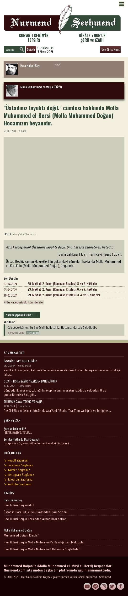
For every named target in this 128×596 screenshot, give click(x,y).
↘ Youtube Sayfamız (18, 484)
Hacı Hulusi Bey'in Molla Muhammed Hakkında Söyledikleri (42, 549)
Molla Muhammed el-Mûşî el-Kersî (34, 90)
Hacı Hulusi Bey (22, 69)
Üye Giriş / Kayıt (110, 49)
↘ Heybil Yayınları (16, 460)
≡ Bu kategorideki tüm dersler (24, 302)
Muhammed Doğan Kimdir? (21, 535)
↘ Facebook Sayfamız (18, 465)
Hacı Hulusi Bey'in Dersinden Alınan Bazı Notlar (35, 519)
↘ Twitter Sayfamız (17, 470)
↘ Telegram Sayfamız (18, 479)
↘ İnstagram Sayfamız (19, 475)
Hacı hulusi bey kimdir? (19, 505)
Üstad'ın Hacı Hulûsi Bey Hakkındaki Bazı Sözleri (35, 512)
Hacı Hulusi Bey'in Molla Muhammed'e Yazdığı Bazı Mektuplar (44, 542)
